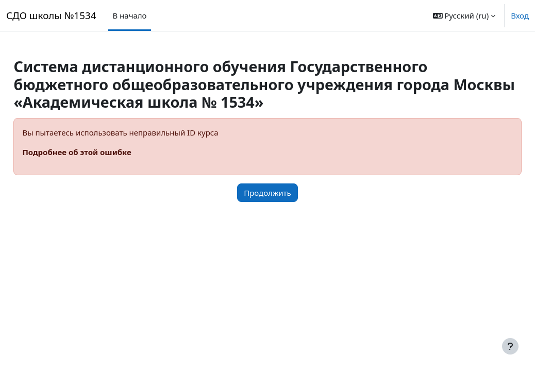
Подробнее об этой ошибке (99, 152)
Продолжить (267, 193)
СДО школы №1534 (51, 15)
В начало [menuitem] (129, 15)
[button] (464, 15)
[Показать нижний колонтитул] (510, 346)
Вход (520, 15)
